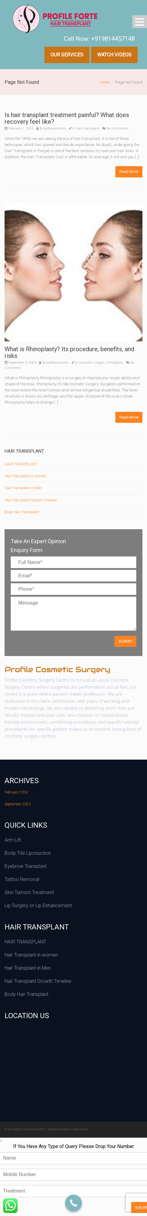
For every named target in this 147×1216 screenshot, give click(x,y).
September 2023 (18, 804)
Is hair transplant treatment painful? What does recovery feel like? (67, 118)
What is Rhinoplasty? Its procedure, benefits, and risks (69, 352)
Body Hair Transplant (22, 512)
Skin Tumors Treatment (29, 892)
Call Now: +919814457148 (99, 38)
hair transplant (88, 128)
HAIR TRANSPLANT (21, 464)
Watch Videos (114, 55)
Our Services (67, 55)
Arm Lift (13, 840)
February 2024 (16, 792)
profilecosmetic (55, 128)
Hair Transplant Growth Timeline (31, 500)
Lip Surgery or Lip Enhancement (38, 905)
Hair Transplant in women (25, 476)
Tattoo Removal (22, 879)
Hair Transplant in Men (23, 488)
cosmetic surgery (91, 363)
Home (105, 82)
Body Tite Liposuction (28, 853)
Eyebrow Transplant (26, 866)
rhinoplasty (114, 363)
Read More (128, 171)
